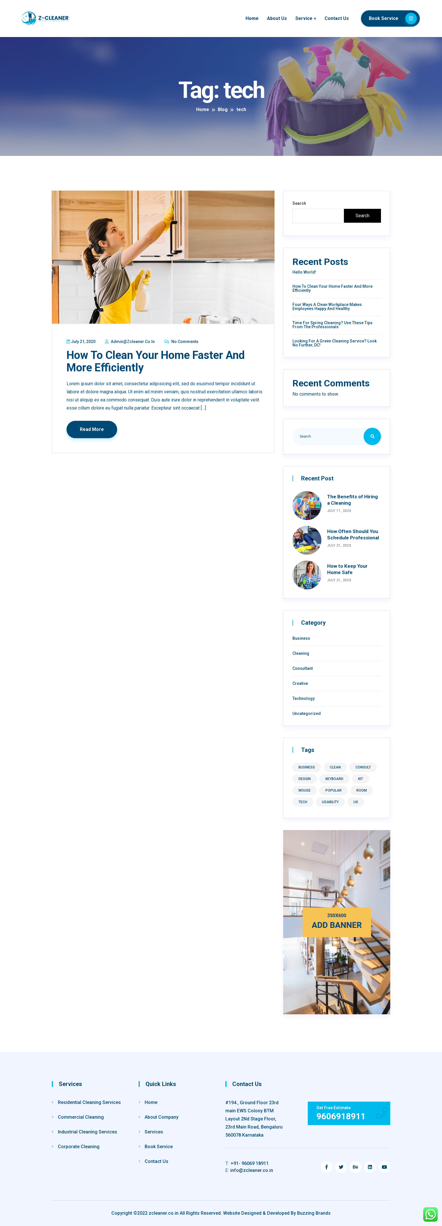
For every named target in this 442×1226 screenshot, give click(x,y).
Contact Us (337, 18)
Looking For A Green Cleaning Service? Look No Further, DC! (334, 343)
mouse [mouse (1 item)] (305, 790)
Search (299, 203)
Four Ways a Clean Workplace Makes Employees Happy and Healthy (327, 307)
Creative (300, 683)
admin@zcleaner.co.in (130, 341)
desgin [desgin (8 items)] (305, 779)
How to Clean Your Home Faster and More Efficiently (156, 361)
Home (252, 18)
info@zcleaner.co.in (249, 1170)
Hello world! (304, 272)
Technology (303, 698)
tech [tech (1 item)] (303, 802)
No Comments (182, 341)
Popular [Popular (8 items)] (333, 790)
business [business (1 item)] (307, 767)
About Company (161, 1117)
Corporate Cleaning (79, 1146)
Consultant (302, 668)
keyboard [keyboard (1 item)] (334, 779)
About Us (277, 18)
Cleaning (300, 653)
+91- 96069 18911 (247, 1163)
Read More (92, 429)
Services (154, 1132)
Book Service (393, 18)
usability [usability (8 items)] (330, 802)
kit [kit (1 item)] (360, 779)
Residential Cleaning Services (89, 1102)
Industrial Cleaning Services (87, 1132)
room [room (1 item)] (361, 790)
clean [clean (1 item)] (335, 767)
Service (303, 18)
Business (301, 638)
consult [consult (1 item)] (363, 767)
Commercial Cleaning (81, 1117)
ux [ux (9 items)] (355, 802)
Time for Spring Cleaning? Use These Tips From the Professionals (332, 325)
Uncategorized (306, 713)
